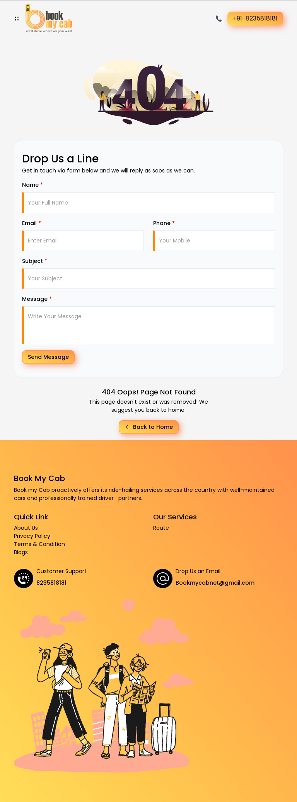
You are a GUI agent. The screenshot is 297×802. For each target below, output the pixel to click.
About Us (26, 528)
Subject (34, 261)
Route (161, 528)
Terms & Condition (39, 544)
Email (31, 223)
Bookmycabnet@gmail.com (215, 583)
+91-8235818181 (255, 18)
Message (37, 299)
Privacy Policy (32, 536)
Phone (164, 223)
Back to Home (149, 427)
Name (32, 185)
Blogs (21, 552)
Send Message (48, 357)
